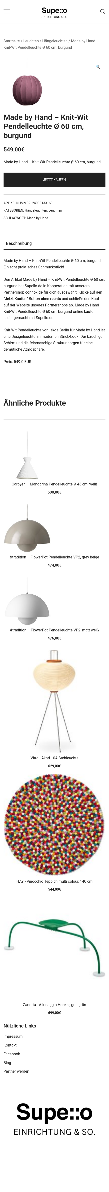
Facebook (12, 1054)
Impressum (13, 1036)
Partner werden (16, 1071)
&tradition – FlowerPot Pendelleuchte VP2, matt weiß (54, 630)
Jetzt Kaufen (54, 180)
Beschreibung (19, 243)
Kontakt (10, 1045)
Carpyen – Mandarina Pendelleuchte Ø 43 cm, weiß (54, 484)
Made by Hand (37, 218)
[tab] (54, 243)
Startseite (12, 41)
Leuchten (31, 41)
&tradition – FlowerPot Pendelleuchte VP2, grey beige (54, 557)
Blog (7, 1063)
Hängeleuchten (55, 41)
